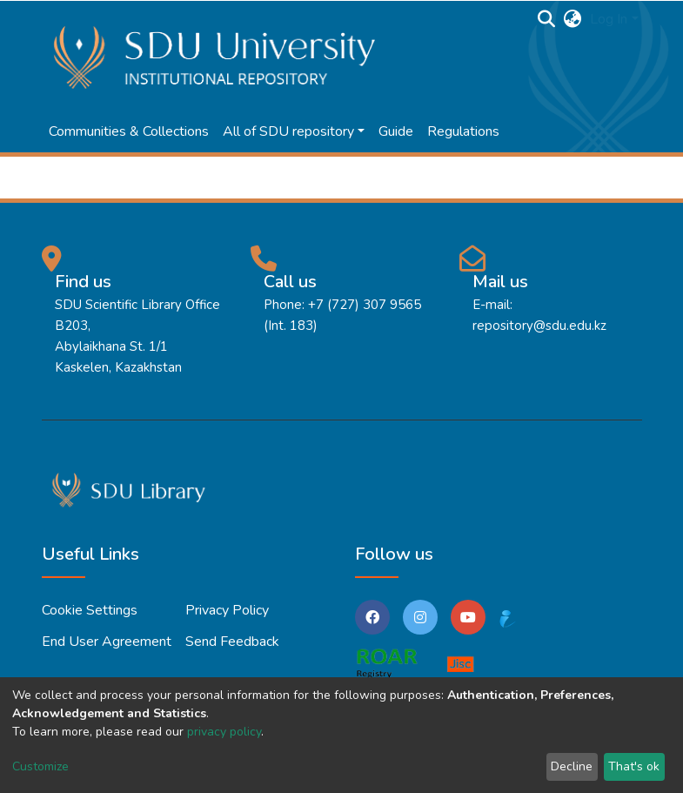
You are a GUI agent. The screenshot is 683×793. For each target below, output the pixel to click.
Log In (608, 19)
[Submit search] (546, 19)
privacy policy (224, 731)
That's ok (634, 766)
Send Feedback (232, 641)
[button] (572, 19)
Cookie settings (89, 610)
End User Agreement (106, 641)
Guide (395, 131)
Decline (572, 766)
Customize (40, 766)
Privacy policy (227, 610)
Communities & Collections (129, 131)
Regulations (463, 131)
